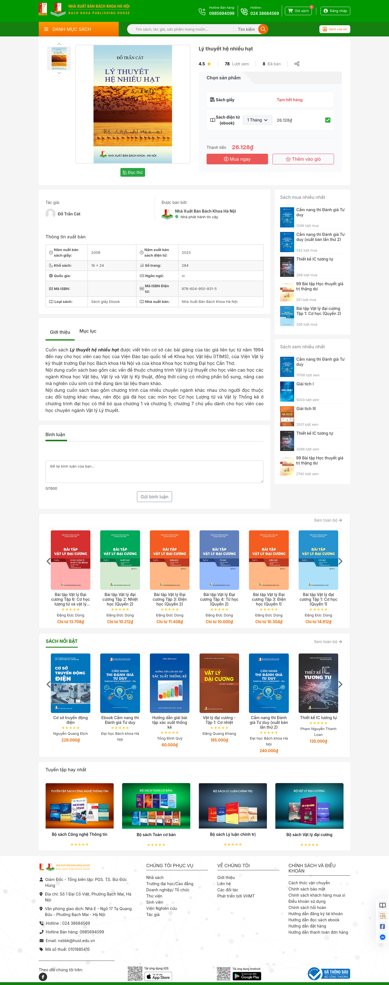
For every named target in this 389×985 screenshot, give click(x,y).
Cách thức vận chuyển (309, 882)
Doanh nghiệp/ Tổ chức (167, 889)
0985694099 (221, 13)
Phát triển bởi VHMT (236, 896)
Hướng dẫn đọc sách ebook (314, 919)
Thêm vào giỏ (303, 159)
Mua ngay (237, 159)
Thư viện (154, 896)
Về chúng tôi (233, 865)
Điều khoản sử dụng (307, 901)
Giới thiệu (60, 332)
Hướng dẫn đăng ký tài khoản (316, 913)
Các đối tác (227, 889)
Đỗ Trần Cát (69, 213)
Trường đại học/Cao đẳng (169, 883)
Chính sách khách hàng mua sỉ (317, 895)
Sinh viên (154, 902)
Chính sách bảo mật (307, 889)
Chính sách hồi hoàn (307, 907)
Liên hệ (224, 883)
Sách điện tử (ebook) (227, 120)
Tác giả (153, 914)
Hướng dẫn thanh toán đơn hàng (318, 932)
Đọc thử (133, 172)
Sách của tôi (335, 29)
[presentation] (49, 561)
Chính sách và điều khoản (312, 868)
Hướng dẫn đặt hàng (307, 926)
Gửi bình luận (154, 497)
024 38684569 (264, 13)
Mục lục (88, 331)
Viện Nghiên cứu (161, 908)
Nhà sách (155, 877)
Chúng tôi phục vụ (169, 865)
